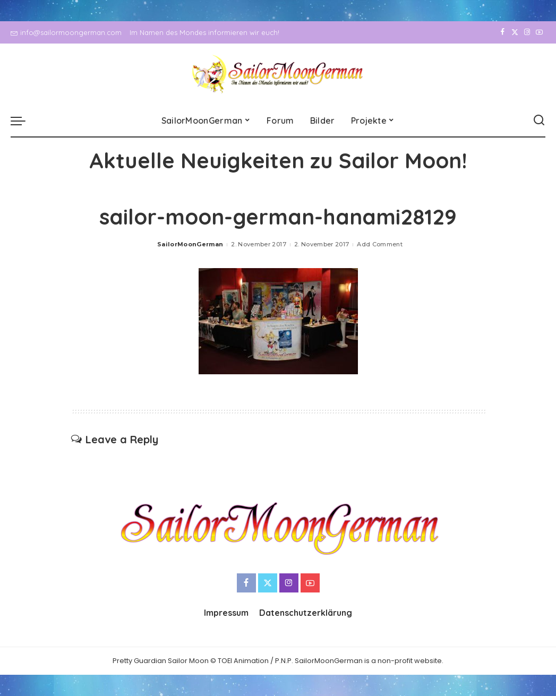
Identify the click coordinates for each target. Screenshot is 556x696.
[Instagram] (527, 32)
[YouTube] (539, 32)
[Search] (539, 120)
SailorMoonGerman (190, 244)
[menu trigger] (23, 120)
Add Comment (380, 244)
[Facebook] (503, 32)
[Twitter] (515, 32)
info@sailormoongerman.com (66, 32)
